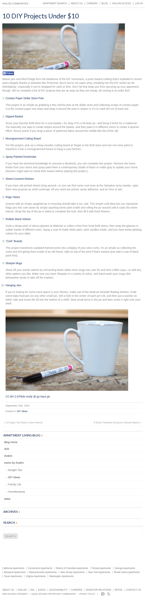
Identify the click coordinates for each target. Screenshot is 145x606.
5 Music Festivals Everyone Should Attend (116, 422)
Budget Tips (15, 470)
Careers (91, 3)
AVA (6, 448)
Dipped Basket (14, 116)
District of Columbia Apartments (72, 568)
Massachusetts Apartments (43, 572)
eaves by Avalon (14, 462)
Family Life (14, 484)
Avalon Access (121, 3)
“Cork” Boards (14, 241)
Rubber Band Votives (18, 219)
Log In (139, 3)
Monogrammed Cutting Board (23, 138)
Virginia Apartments (36, 576)
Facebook (8, 73)
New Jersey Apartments (72, 572)
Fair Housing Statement (15, 594)
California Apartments (13, 568)
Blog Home (10, 442)
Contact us (133, 590)
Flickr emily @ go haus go (34, 396)
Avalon (8, 455)
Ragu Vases (13, 197)
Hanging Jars (13, 285)
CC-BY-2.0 (12, 396)
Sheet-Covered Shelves (20, 178)
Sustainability (58, 590)
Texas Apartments (13, 576)
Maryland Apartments (14, 572)
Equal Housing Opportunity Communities (53, 594)
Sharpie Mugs (14, 263)
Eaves (42, 590)
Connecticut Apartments (40, 568)
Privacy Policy (87, 594)
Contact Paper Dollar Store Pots (25, 98)
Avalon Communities (15, 3)
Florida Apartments (101, 568)
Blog (105, 3)
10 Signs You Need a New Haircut (24, 422)
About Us (76, 3)
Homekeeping (16, 491)
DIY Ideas (22, 411)
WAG (7, 498)
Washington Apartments (61, 576)
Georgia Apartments (125, 568)
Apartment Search (55, 3)
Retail (119, 590)
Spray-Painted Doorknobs (21, 156)
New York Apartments (99, 572)
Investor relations (98, 590)
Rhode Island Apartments (127, 572)
